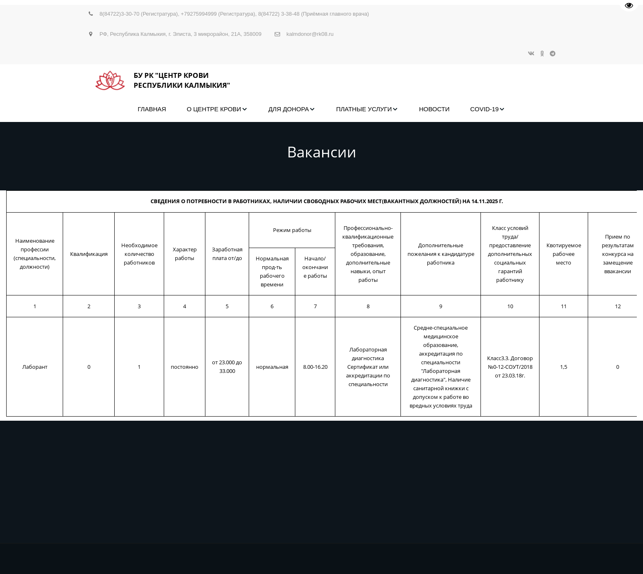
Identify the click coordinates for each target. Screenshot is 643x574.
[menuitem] (152, 109)
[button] (217, 109)
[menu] (322, 109)
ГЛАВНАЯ (152, 108)
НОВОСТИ (434, 108)
